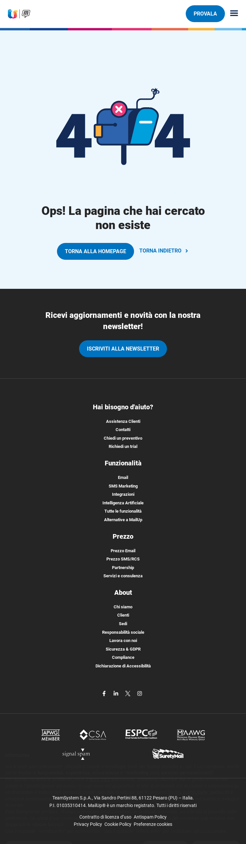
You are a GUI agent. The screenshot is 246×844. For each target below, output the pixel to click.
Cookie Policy (117, 824)
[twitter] (128, 693)
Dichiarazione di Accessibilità (123, 665)
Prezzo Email (123, 550)
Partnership (123, 567)
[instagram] (139, 693)
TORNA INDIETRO (164, 251)
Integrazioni (123, 494)
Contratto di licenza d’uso (105, 817)
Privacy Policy (88, 824)
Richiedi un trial (123, 446)
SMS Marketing (123, 486)
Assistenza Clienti (123, 421)
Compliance (123, 657)
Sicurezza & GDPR (123, 649)
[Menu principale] (231, 13)
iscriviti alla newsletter (123, 349)
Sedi (123, 623)
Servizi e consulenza (123, 575)
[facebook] (104, 693)
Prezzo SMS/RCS (123, 559)
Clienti (123, 615)
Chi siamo (123, 606)
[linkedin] (116, 693)
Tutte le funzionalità (123, 511)
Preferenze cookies (153, 824)
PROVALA (205, 13)
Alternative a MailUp (123, 519)
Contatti (123, 429)
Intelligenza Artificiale (123, 502)
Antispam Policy (150, 817)
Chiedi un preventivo (123, 438)
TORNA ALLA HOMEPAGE (95, 251)
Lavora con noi (123, 640)
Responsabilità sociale (123, 632)
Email (123, 477)
